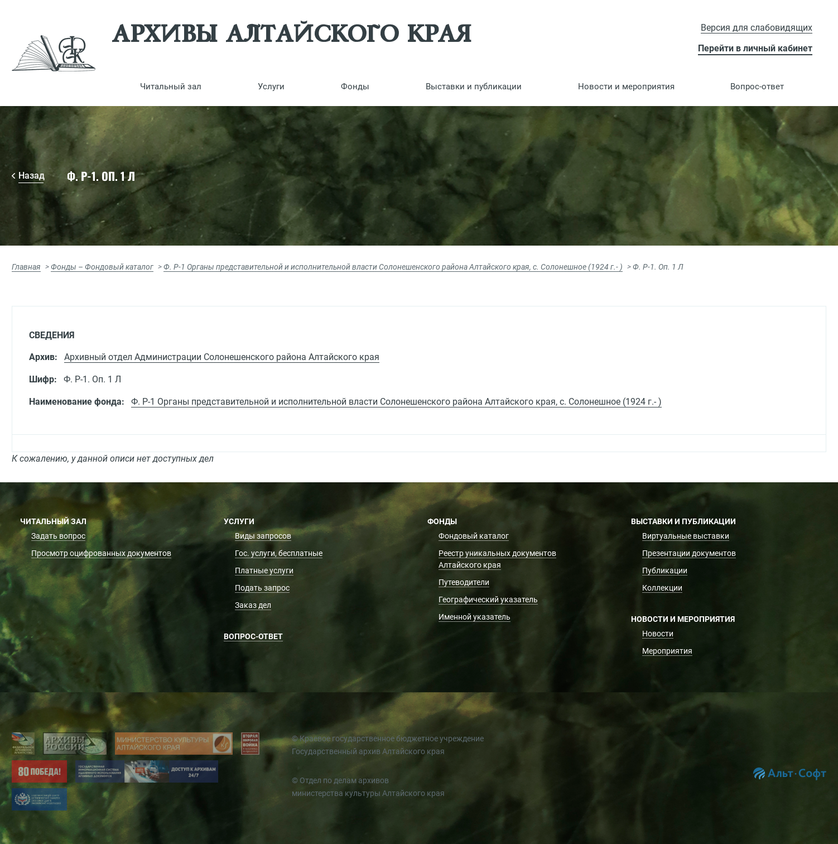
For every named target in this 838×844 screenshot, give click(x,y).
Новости (657, 633)
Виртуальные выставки (685, 535)
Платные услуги (264, 570)
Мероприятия (667, 650)
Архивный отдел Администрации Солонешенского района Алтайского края (221, 357)
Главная (26, 266)
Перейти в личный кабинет (755, 48)
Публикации (664, 570)
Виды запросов (263, 535)
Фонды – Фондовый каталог (102, 266)
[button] (171, 86)
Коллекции (662, 587)
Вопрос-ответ (757, 86)
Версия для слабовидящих (756, 27)
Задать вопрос (58, 535)
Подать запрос (262, 587)
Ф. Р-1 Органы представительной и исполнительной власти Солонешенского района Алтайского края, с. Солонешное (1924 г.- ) (393, 266)
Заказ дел (253, 605)
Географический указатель (488, 599)
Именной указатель (474, 616)
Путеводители (464, 582)
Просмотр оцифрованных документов (101, 553)
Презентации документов (689, 553)
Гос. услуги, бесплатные (278, 553)
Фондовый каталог (474, 535)
